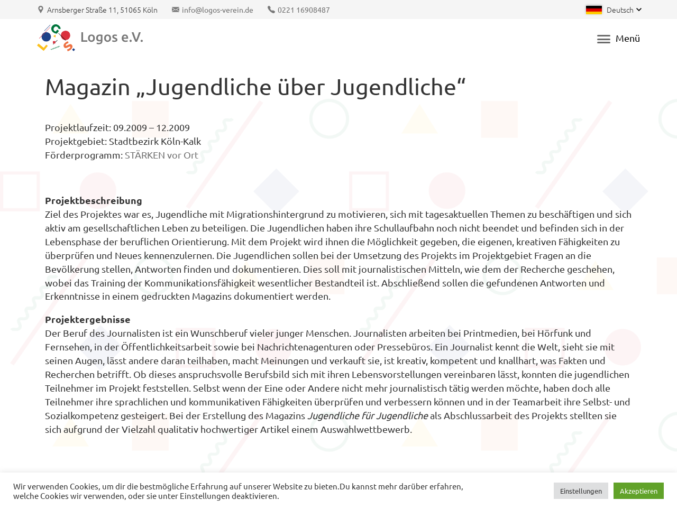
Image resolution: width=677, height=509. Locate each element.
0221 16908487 (304, 9)
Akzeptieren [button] (638, 490)
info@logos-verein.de (217, 9)
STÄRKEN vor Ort (161, 154)
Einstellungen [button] (581, 490)
